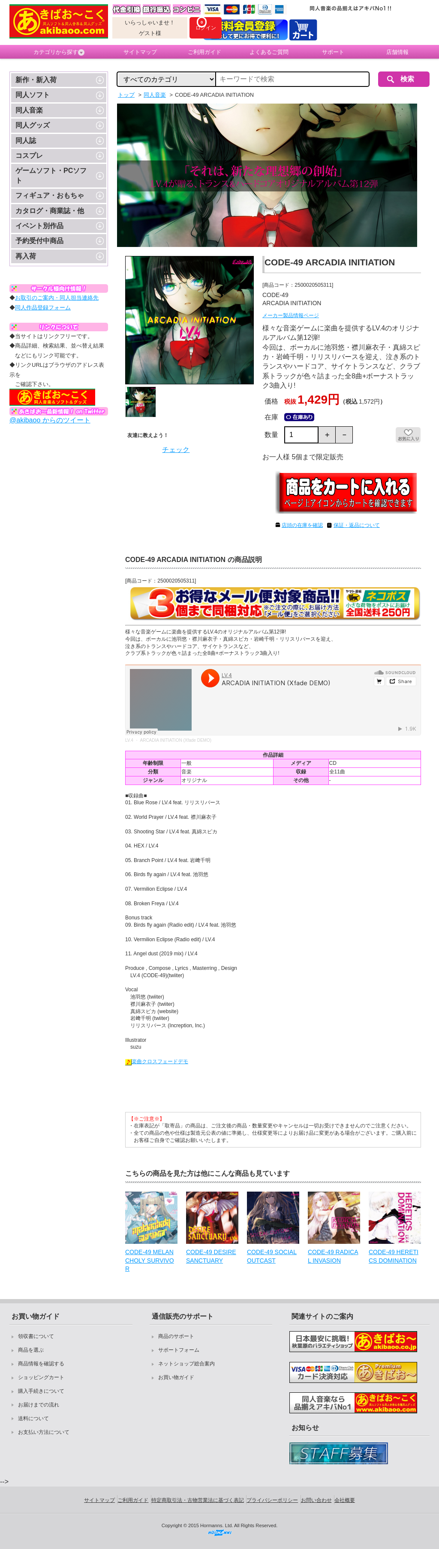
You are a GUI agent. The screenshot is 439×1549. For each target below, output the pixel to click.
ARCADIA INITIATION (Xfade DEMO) (175, 740)
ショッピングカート (41, 1377)
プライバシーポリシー (272, 1500)
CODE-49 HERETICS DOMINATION (393, 1256)
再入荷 (25, 256)
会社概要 (344, 1500)
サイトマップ (140, 52)
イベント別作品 (39, 225)
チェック (175, 449)
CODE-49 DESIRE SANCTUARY (211, 1256)
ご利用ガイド (204, 52)
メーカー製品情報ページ (290, 315)
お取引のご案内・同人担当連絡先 (57, 297)
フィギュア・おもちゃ (49, 195)
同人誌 (25, 140)
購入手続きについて (41, 1391)
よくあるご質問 (269, 52)
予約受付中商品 (39, 240)
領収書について (36, 1336)
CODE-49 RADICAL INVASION (333, 1256)
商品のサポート (176, 1336)
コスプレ (29, 155)
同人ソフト (32, 94)
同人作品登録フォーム (43, 307)
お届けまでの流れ (38, 1405)
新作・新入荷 (36, 79)
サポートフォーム (178, 1350)
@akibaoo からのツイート (49, 420)
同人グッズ (32, 125)
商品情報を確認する (41, 1364)
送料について (33, 1418)
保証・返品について (357, 525)
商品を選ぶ (31, 1350)
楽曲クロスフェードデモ (156, 1061)
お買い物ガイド (176, 1377)
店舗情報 (397, 52)
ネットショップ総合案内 (186, 1364)
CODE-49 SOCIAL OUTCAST (272, 1256)
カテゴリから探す (58, 52)
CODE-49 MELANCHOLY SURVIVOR (149, 1260)
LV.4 (129, 740)
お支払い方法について (43, 1432)
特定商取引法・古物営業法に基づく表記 (197, 1500)
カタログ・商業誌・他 (49, 210)
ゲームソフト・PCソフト (51, 175)
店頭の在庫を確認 (302, 525)
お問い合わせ (316, 1500)
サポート (333, 52)
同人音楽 (29, 110)
